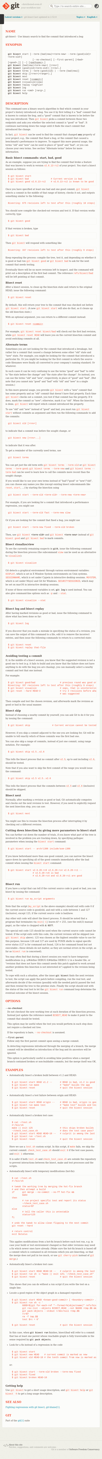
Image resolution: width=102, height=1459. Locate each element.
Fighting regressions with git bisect (25, 1407)
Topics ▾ (80, 17)
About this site (15, 1445)
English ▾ (92, 17)
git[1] (21, 1420)
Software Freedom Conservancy (84, 1449)
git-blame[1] (53, 1407)
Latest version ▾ (13, 17)
